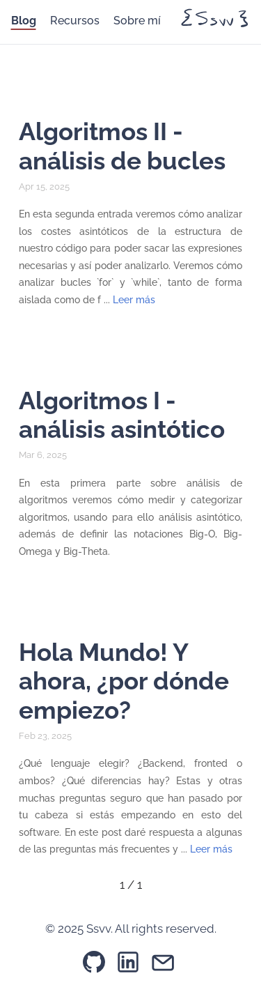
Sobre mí (137, 20)
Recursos (75, 20)
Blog (23, 20)
